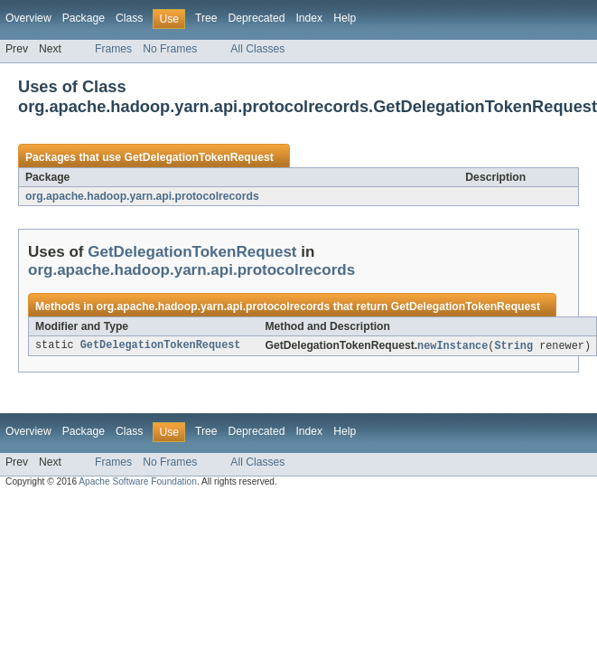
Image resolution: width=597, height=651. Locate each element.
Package (83, 18)
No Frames (170, 48)
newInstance (452, 346)
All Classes (257, 48)
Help (344, 18)
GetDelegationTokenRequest (198, 157)
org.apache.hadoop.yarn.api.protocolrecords (142, 196)
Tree (206, 18)
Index (308, 18)
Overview (28, 18)
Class (129, 18)
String (513, 346)
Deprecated (257, 18)
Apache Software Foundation (138, 482)
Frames (113, 48)
